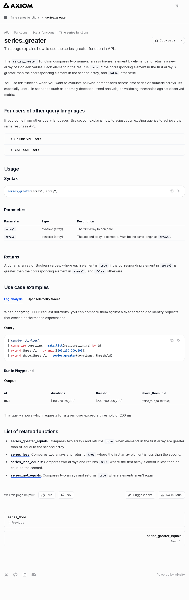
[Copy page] (165, 40)
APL (6, 32)
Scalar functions (43, 32)
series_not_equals (26, 475)
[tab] (13, 299)
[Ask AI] (178, 191)
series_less (20, 454)
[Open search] (169, 5)
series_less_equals (26, 462)
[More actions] (184, 6)
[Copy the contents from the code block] (172, 191)
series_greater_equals (29, 441)
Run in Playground (19, 371)
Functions (20, 32)
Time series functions (73, 32)
